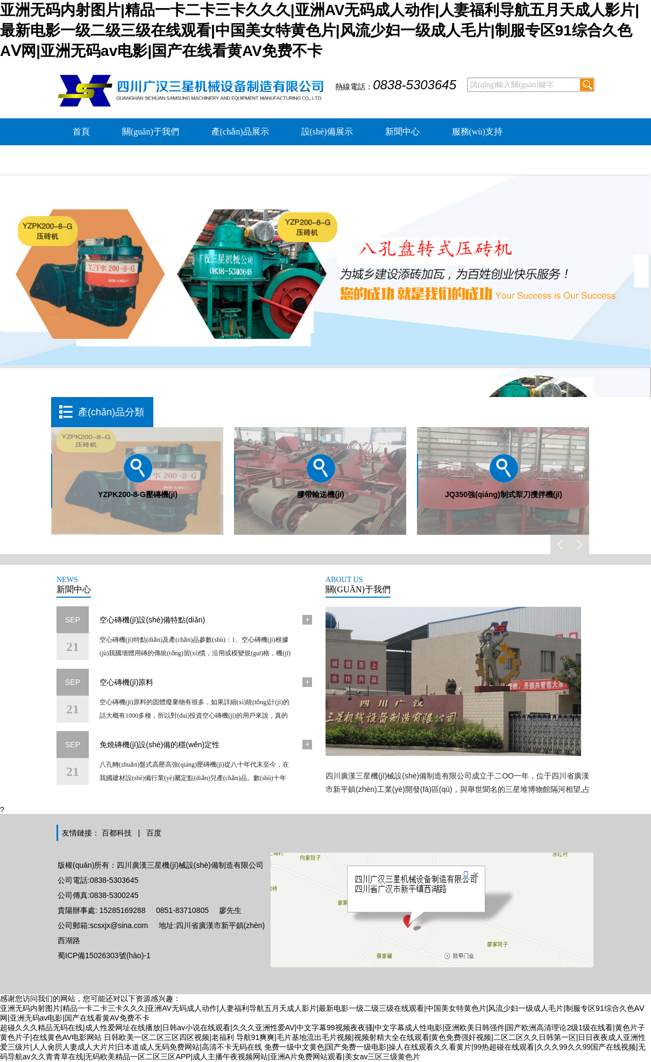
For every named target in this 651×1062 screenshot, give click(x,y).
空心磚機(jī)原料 (126, 682)
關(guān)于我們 (150, 131)
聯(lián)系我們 (188, 158)
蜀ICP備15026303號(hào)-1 (104, 955)
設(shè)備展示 (327, 131)
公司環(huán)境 (101, 158)
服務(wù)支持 (477, 131)
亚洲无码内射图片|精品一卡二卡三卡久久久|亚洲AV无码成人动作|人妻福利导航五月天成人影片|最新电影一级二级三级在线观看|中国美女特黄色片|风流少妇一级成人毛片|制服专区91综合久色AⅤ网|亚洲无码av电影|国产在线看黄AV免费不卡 (319, 30)
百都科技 (117, 833)
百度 (153, 833)
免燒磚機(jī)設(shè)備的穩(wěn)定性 (160, 744)
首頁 (81, 131)
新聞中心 (402, 131)
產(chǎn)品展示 (240, 131)
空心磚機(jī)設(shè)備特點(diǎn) (152, 619)
